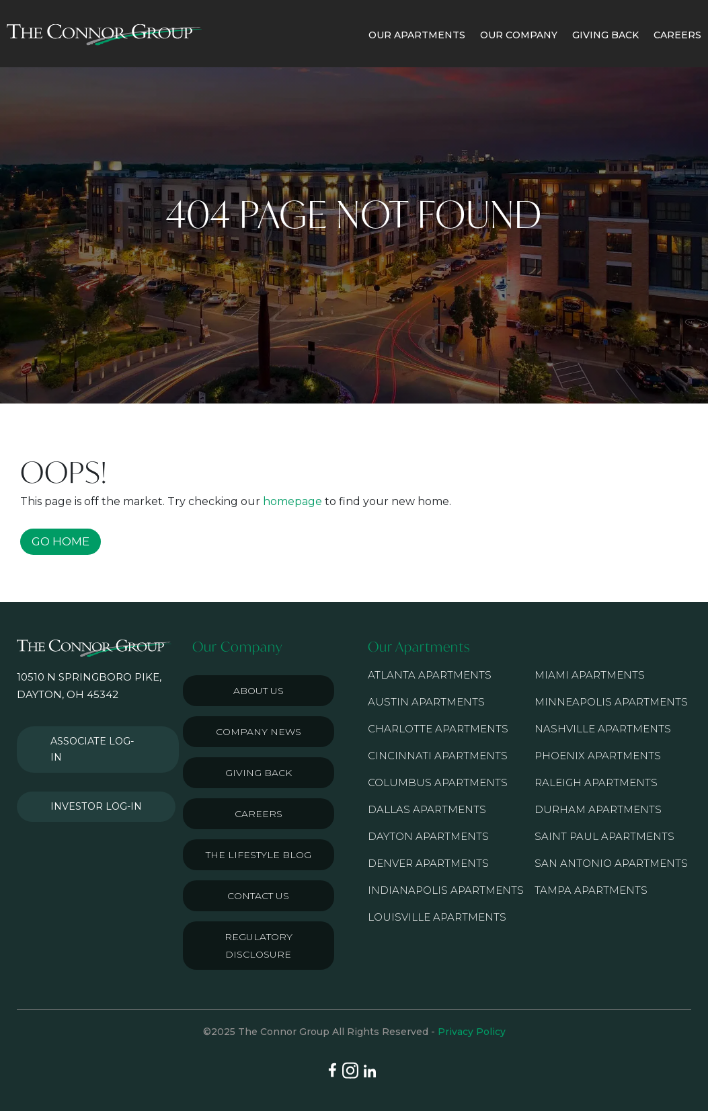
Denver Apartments (428, 863)
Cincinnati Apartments (438, 755)
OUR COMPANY (518, 35)
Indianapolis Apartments (446, 890)
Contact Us (258, 896)
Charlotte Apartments (438, 728)
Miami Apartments (590, 674)
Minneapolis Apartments (611, 701)
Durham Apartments (598, 809)
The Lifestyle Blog (258, 855)
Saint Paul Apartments (604, 836)
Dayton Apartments (428, 836)
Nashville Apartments (603, 728)
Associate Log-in (92, 737)
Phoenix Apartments (598, 755)
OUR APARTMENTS (416, 35)
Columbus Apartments (438, 782)
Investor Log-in (89, 779)
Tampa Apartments (591, 890)
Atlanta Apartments (429, 674)
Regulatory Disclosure (258, 945)
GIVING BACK (605, 35)
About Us (258, 691)
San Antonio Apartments (611, 863)
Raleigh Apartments (596, 782)
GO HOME (60, 541)
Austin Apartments (426, 701)
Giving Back (258, 773)
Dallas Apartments (427, 809)
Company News (258, 732)
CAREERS (677, 35)
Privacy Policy (472, 1032)
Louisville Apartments (437, 917)
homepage (292, 501)
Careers (258, 814)
